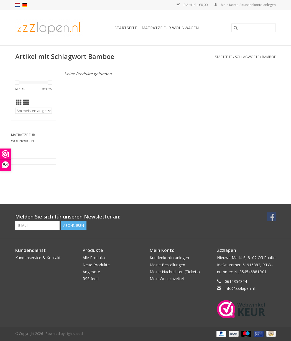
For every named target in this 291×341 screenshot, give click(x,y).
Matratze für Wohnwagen (170, 27)
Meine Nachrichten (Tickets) (175, 271)
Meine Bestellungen (167, 264)
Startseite (125, 27)
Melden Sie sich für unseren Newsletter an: (67, 217)
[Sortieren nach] (33, 111)
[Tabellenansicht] (19, 102)
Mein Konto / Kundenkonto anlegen (245, 4)
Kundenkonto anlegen (169, 257)
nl (17, 5)
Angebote (91, 271)
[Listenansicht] (26, 102)
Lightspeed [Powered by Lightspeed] (74, 333)
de (24, 5)
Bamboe (269, 56)
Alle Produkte (94, 257)
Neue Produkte (96, 264)
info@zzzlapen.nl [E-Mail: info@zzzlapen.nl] (240, 288)
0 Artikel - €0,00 (192, 4)
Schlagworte (247, 56)
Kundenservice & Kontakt (38, 257)
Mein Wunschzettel (167, 278)
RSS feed (91, 278)
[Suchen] (253, 28)
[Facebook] (271, 216)
